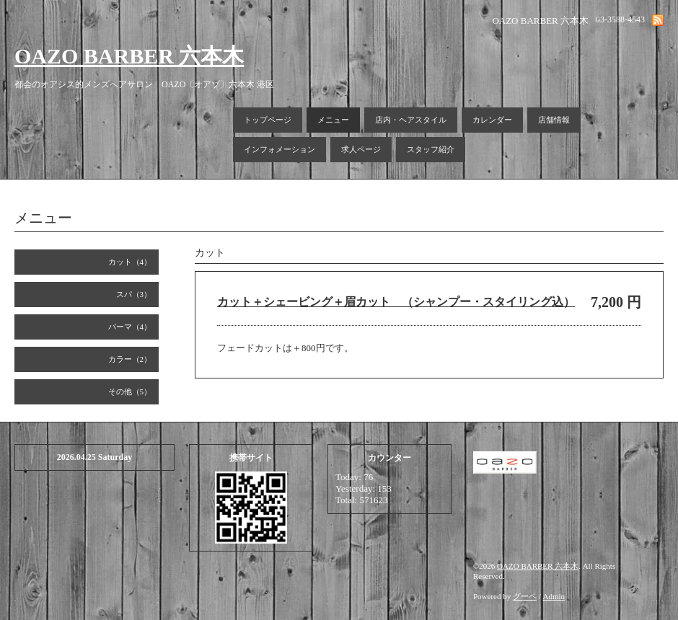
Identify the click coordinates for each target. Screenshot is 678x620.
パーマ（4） (130, 326)
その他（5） (130, 391)
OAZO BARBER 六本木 (129, 56)
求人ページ (361, 149)
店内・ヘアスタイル (410, 119)
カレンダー (492, 119)
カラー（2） (130, 359)
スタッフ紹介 (430, 149)
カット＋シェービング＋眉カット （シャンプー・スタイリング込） (396, 302)
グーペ (525, 596)
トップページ (267, 119)
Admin (554, 596)
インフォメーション (279, 149)
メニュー (333, 119)
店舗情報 (554, 119)
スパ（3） (134, 294)
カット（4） (130, 261)
